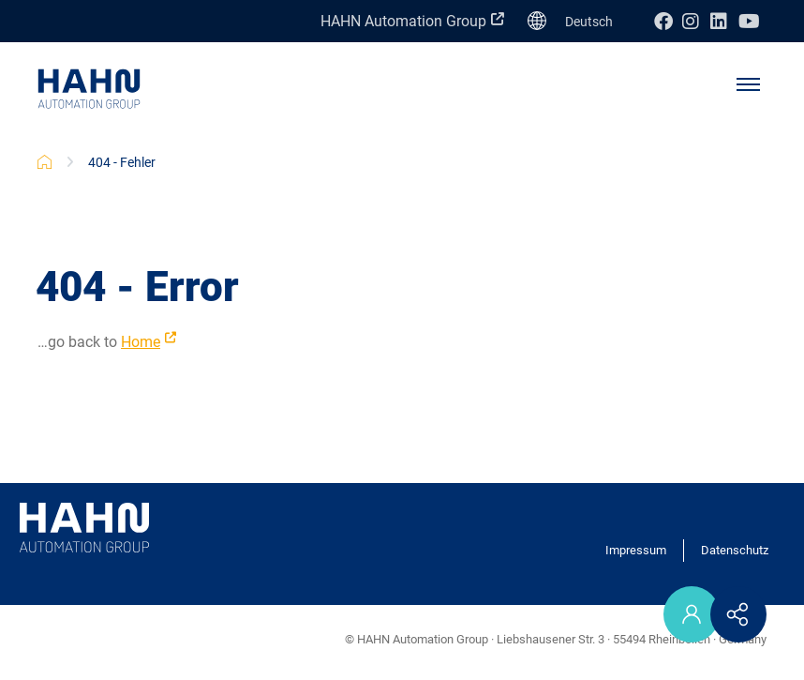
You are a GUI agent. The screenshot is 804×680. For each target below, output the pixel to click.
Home (140, 342)
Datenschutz (734, 550)
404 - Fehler (122, 162)
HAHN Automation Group (403, 21)
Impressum (635, 550)
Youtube (752, 21)
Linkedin (724, 21)
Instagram (696, 21)
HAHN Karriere (44, 162)
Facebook (668, 21)
